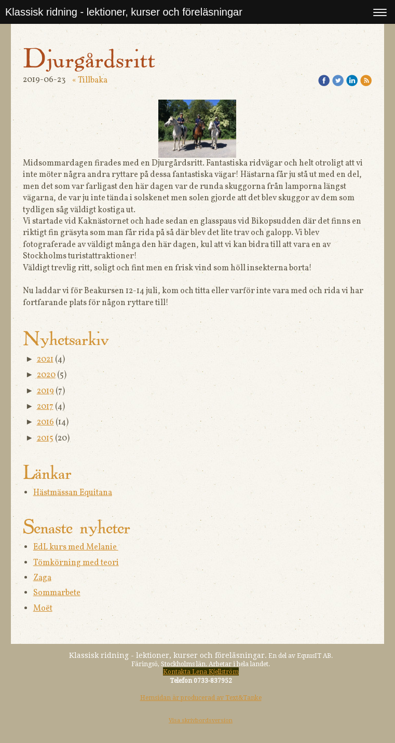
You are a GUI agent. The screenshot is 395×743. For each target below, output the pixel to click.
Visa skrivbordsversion (201, 720)
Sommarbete (56, 593)
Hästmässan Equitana (72, 493)
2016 (45, 422)
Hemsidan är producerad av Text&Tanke (201, 697)
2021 (45, 359)
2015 (45, 438)
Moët (42, 608)
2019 (45, 391)
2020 (46, 375)
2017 (45, 406)
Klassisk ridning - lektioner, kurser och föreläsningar (123, 12)
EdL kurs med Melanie (75, 547)
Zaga (42, 578)
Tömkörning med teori (76, 563)
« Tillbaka (89, 80)
